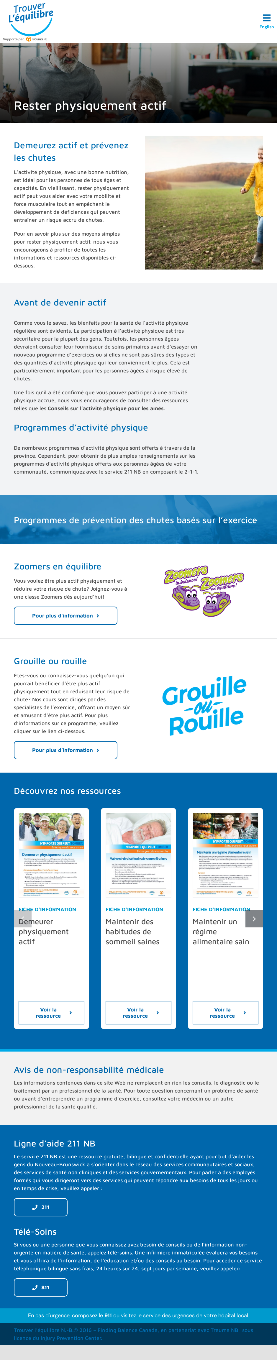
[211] (41, 1207)
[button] (23, 918)
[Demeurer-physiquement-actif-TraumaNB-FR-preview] (51, 815)
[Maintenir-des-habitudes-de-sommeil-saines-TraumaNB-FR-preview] (138, 815)
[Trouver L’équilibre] (31, 5)
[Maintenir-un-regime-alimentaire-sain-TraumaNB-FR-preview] (225, 815)
